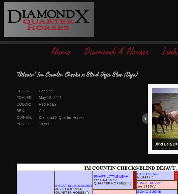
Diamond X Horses (116, 51)
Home (61, 51)
